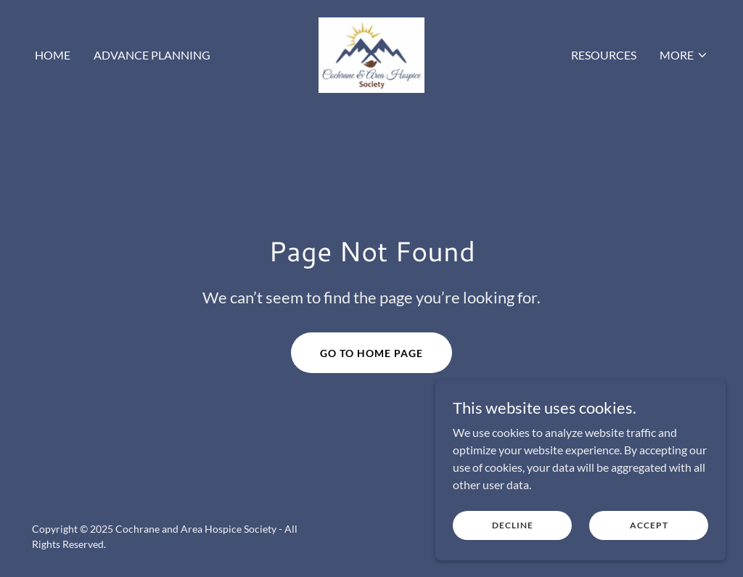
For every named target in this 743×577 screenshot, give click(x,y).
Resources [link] (603, 55)
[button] (684, 55)
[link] (371, 53)
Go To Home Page (371, 353)
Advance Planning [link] (152, 55)
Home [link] (52, 55)
